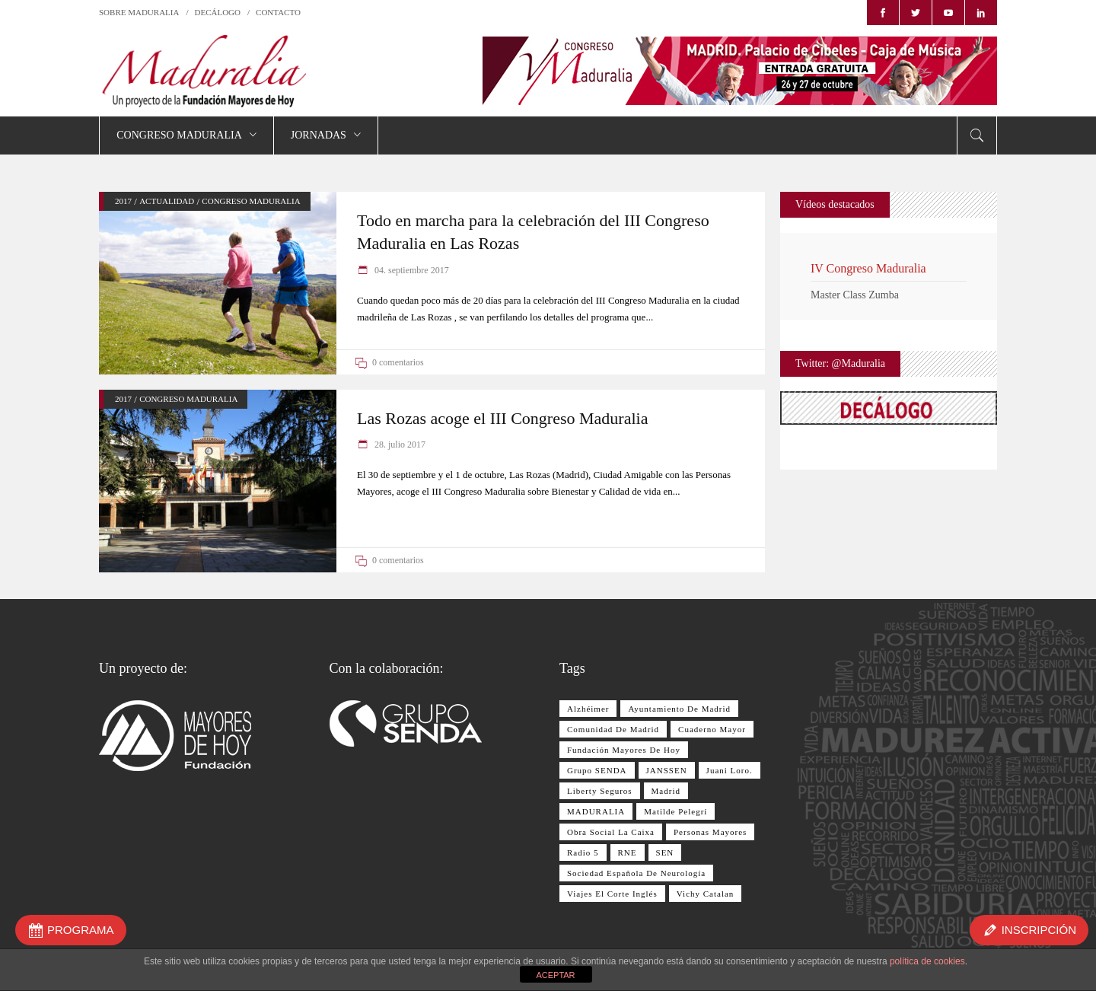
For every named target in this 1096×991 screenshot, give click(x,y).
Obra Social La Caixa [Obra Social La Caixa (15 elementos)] (611, 831)
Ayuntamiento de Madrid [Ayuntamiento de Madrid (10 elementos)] (679, 708)
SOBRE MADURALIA (139, 12)
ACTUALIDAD (166, 201)
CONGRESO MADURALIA (251, 201)
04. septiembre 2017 (410, 270)
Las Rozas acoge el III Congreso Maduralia (502, 418)
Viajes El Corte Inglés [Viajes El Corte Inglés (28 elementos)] (612, 893)
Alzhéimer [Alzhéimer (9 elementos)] (588, 708)
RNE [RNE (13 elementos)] (627, 852)
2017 (123, 201)
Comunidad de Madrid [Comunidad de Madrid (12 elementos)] (613, 729)
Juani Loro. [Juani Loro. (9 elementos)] (729, 770)
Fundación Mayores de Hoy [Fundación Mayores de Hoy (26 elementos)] (623, 749)
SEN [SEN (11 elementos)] (665, 852)
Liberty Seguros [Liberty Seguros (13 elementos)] (599, 790)
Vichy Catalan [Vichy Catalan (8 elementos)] (705, 893)
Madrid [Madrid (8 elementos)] (666, 790)
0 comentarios (398, 362)
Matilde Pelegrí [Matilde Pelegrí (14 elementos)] (675, 811)
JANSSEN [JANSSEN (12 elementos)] (666, 770)
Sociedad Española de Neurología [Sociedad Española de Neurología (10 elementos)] (636, 873)
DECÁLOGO (218, 12)
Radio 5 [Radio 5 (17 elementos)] (583, 852)
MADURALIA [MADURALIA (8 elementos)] (596, 811)
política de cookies (927, 961)
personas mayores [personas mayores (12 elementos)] (710, 831)
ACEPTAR (555, 975)
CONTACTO (278, 12)
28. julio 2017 (398, 444)
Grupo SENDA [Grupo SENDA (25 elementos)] (597, 770)
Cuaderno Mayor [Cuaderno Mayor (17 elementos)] (712, 729)
